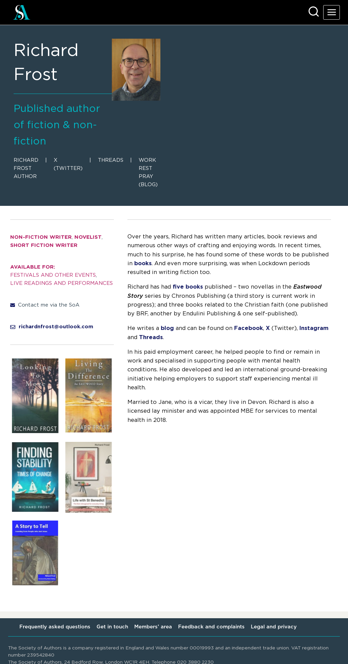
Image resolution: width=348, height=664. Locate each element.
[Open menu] (331, 12)
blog (167, 328)
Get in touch (112, 626)
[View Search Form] (314, 12)
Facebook (248, 328)
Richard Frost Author (26, 168)
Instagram (314, 328)
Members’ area (153, 626)
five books (188, 287)
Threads (110, 160)
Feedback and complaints (211, 626)
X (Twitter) (68, 164)
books (143, 263)
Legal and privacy (274, 626)
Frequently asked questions (54, 626)
